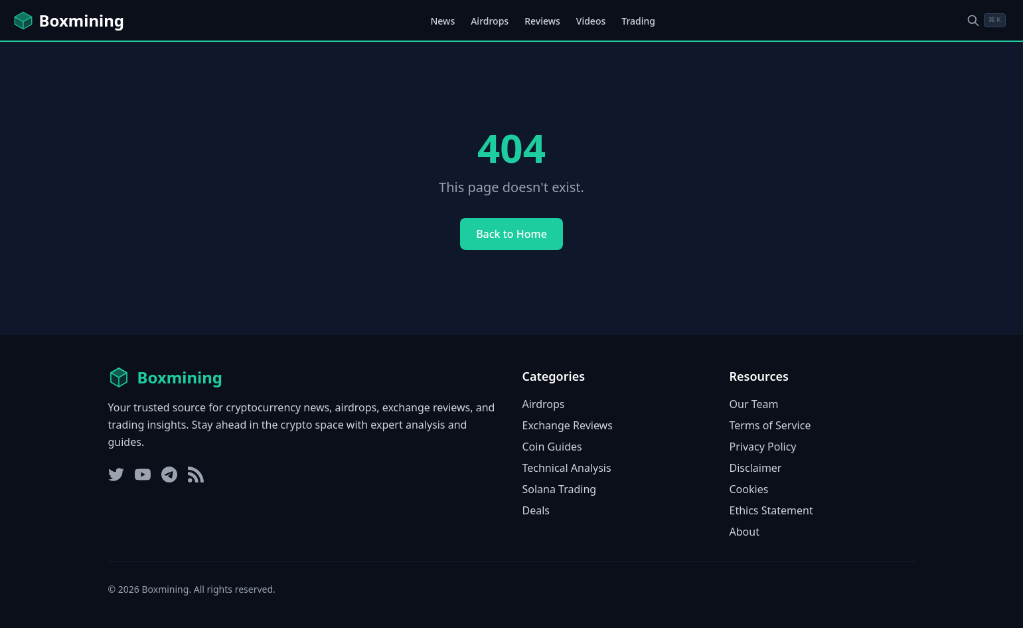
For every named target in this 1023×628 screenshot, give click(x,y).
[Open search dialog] (985, 20)
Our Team (754, 404)
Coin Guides (552, 446)
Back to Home (511, 234)
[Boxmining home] (68, 20)
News (442, 21)
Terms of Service (770, 425)
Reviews (542, 21)
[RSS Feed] (196, 474)
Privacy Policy (763, 446)
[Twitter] (116, 474)
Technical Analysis (566, 468)
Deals (536, 510)
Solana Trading (559, 489)
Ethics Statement (771, 510)
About (744, 531)
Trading (638, 21)
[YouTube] (143, 474)
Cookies (749, 489)
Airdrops (490, 21)
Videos (590, 21)
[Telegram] (169, 474)
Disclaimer (756, 468)
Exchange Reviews (567, 425)
